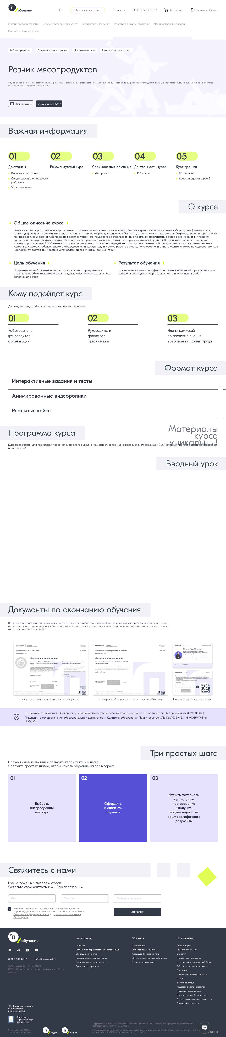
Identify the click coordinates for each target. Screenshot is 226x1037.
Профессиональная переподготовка (195, 999)
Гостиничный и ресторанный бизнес (195, 962)
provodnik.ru (16, 1030)
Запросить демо (21, 103)
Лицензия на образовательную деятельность (21, 1019)
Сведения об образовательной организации (97, 949)
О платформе (138, 945)
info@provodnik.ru (45, 959)
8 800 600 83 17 (145, 10)
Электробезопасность (188, 1003)
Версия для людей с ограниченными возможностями (20, 1008)
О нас (119, 10)
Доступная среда (185, 982)
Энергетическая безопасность (192, 974)
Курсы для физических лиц (145, 954)
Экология (181, 954)
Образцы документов (86, 954)
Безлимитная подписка (95, 24)
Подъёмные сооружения (189, 958)
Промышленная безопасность (192, 995)
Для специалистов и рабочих (116, 50)
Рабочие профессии (20, 50)
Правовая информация (87, 966)
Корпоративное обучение (144, 949)
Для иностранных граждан (170, 24)
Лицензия (80, 945)
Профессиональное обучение (52, 50)
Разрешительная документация (91, 958)
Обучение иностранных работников (149, 958)
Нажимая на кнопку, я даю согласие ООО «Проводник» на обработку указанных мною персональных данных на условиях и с (46, 913)
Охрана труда (184, 945)
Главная (12, 31)
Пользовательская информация (132, 24)
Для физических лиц (84, 50)
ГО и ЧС (181, 978)
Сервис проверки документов (60, 24)
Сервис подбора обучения (24, 24)
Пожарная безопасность (189, 991)
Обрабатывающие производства (193, 966)
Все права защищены (20, 1032)
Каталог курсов (88, 10)
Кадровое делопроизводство (191, 986)
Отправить (137, 911)
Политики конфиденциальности (31, 914)
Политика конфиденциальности (91, 962)
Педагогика (182, 970)
